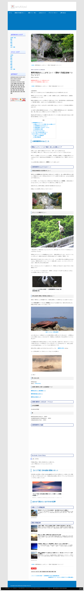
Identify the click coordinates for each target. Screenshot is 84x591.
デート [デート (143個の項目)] (12, 78)
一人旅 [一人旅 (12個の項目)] (12, 83)
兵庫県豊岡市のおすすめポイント (40, 125)
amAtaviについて (42, 12)
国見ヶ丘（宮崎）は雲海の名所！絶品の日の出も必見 (49, 534)
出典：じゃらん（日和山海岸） (52, 332)
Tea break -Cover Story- (39, 130)
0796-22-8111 (38, 383)
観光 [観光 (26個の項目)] (21, 91)
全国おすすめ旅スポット (20, 12)
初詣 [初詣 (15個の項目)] (23, 83)
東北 (11, 56)
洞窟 (47, 571)
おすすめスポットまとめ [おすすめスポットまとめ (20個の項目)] (14, 77)
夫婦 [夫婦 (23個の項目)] (11, 86)
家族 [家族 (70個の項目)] (13, 86)
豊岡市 (52, 571)
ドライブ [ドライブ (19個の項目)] (15, 78)
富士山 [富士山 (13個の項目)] (16, 86)
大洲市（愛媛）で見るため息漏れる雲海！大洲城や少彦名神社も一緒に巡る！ (55, 525)
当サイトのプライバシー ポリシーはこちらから (60, 588)
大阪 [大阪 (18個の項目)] (23, 85)
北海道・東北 (13, 37)
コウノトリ (33, 571)
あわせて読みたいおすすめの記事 (39, 133)
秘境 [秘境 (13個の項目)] (11, 91)
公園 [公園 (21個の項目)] (18, 83)
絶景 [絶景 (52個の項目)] (16, 91)
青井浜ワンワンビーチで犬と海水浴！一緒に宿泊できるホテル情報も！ (53, 510)
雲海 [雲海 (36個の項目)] (24, 91)
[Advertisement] (42, 22)
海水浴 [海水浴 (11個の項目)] (13, 88)
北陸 (11, 63)
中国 (11, 44)
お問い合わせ (63, 12)
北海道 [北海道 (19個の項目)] (12, 85)
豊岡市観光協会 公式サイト (37, 393)
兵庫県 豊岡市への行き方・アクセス (41, 127)
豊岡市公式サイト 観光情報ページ (38, 390)
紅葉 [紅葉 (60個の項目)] (13, 91)
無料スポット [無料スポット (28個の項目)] (22, 88)
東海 (11, 61)
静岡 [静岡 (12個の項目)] (11, 93)
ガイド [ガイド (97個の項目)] (24, 77)
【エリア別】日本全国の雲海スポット (40, 132)
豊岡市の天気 (61, 348)
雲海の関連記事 (37, 137)
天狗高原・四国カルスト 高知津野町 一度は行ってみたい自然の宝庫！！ (53, 543)
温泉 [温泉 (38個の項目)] (18, 88)
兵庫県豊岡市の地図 (38, 129)
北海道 (11, 55)
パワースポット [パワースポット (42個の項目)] (13, 80)
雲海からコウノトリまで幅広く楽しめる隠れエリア (44, 124)
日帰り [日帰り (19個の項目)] (19, 86)
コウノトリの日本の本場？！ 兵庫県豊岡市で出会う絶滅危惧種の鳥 (45, 575)
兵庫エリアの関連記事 (38, 135)
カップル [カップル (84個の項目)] (20, 77)
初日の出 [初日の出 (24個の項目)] (20, 83)
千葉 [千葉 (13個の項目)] (14, 85)
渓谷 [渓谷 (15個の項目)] (16, 88)
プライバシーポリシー (53, 12)
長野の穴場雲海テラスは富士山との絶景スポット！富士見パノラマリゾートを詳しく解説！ (55, 553)
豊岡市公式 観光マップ (36, 397)
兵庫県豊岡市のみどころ (37, 122)
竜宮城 (50, 571)
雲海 (55, 571)
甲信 (11, 59)
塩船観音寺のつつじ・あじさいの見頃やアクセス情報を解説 (60, 577)
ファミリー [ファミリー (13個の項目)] (18, 80)
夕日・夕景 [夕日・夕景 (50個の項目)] (17, 85)
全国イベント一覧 (32, 12)
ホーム (10, 12)
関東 (11, 39)
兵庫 (32, 568)
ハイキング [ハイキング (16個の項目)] (19, 78)
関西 (35, 568)
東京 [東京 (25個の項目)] (21, 86)
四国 (11, 45)
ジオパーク (37, 571)
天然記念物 (44, 571)
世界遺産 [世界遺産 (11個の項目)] (15, 83)
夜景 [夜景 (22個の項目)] (21, 85)
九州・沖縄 (12, 47)
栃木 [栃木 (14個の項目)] (24, 86)
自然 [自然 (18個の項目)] (18, 91)
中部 (11, 40)
